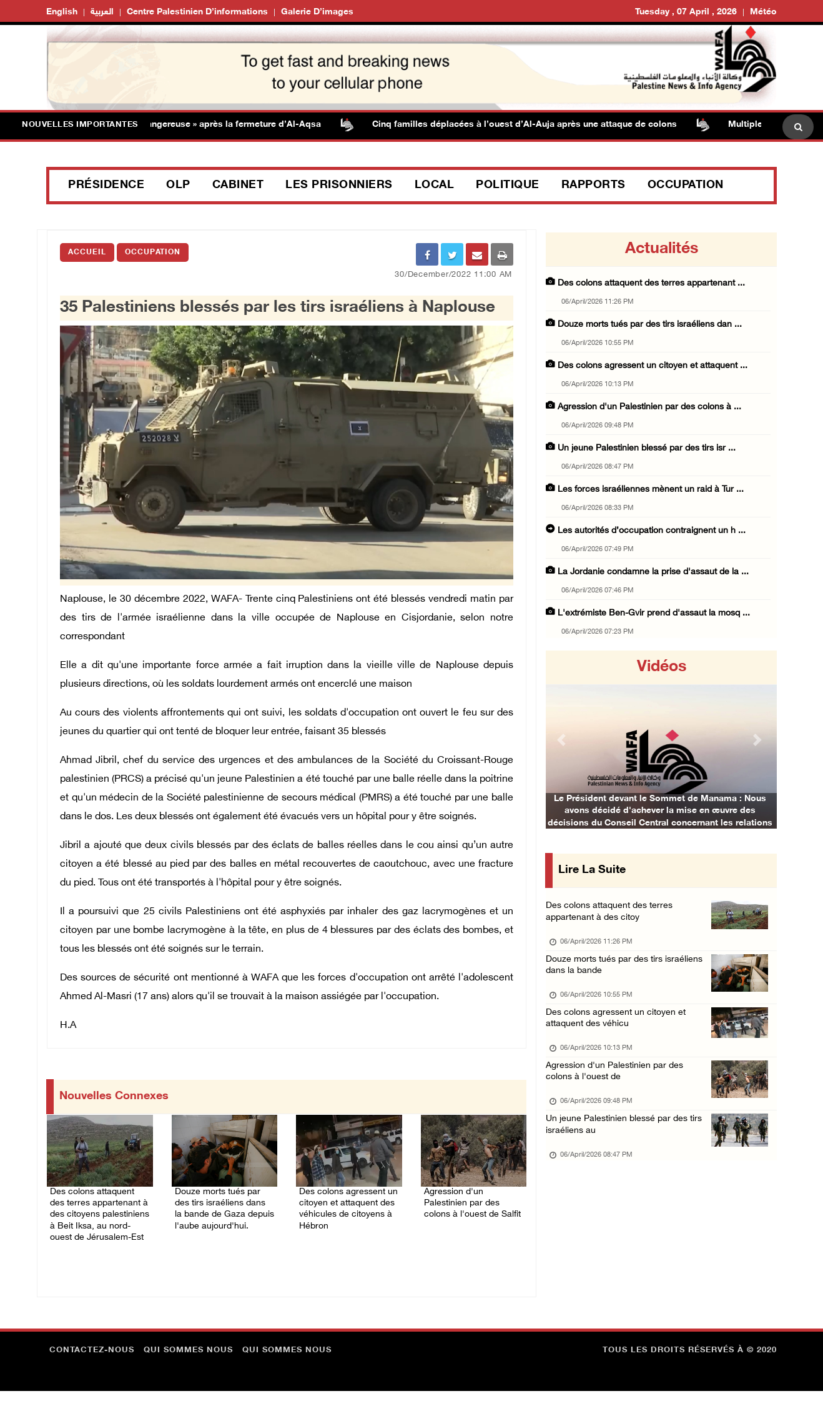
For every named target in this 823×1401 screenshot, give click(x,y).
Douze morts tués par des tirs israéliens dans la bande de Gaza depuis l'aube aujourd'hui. (223, 1210)
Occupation (686, 185)
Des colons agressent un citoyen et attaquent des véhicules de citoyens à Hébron (340, 1210)
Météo (763, 12)
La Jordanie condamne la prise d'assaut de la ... (653, 572)
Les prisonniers (339, 185)
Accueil (87, 252)
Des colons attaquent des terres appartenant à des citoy (613, 915)
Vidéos (661, 667)
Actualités (661, 249)
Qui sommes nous (188, 1360)
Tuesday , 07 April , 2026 (686, 12)
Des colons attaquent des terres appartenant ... (651, 283)
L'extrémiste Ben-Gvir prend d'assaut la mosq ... (654, 613)
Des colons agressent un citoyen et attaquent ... (652, 366)
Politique (508, 185)
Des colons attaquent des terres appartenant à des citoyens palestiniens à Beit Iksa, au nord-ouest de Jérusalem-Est (95, 1218)
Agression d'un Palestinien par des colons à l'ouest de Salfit (468, 1203)
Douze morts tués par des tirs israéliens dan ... (650, 324)
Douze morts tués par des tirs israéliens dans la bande (629, 974)
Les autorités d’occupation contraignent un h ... (652, 531)
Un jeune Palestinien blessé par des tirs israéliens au (627, 1150)
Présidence (106, 185)
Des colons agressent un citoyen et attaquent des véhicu (620, 1032)
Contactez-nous (91, 1360)
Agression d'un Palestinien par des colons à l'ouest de (618, 1091)
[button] (563, 740)
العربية (102, 12)
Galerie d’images (317, 12)
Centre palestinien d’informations (197, 12)
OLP (178, 185)
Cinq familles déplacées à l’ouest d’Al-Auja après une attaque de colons (536, 124)
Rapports (593, 185)
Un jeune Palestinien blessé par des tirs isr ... (647, 448)
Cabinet (238, 185)
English (61, 12)
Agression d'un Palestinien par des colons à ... (649, 407)
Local (435, 185)
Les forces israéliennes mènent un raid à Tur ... (651, 489)
